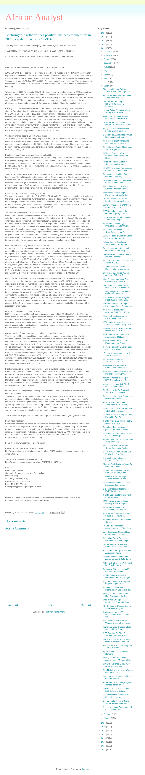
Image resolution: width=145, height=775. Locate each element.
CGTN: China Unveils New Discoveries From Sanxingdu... (117, 576)
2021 (103, 48)
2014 (103, 746)
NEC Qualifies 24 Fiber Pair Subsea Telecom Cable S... (116, 634)
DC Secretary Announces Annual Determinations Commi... (117, 136)
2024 (103, 37)
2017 (103, 734)
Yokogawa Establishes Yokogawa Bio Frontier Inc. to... (117, 564)
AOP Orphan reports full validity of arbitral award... (118, 261)
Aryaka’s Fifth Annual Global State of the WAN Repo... (118, 440)
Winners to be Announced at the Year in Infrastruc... (117, 354)
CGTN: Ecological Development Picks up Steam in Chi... (117, 496)
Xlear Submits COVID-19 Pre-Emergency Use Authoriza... (116, 342)
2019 (103, 727)
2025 (103, 33)
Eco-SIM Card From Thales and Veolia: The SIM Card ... (117, 453)
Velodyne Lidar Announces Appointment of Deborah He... (117, 659)
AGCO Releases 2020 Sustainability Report (113, 360)
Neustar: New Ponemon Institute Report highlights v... (117, 329)
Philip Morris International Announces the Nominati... (115, 403)
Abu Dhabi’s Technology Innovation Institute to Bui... (116, 508)
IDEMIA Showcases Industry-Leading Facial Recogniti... (115, 502)
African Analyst (34, 17)
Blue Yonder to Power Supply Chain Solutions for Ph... (115, 230)
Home (49, 605)
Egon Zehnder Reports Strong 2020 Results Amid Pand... (116, 702)
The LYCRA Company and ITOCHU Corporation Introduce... (114, 103)
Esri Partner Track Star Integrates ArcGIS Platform (117, 646)
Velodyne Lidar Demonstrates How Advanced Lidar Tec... (116, 594)
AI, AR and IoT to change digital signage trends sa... (117, 683)
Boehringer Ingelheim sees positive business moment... (116, 428)
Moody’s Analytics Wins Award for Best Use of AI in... (117, 465)
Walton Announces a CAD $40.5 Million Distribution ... (117, 206)
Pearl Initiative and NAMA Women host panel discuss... (118, 671)
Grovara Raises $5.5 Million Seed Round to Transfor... (117, 348)
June (106, 74)
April (106, 82)
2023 (103, 40)
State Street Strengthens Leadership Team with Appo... (117, 601)
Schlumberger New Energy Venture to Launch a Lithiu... (116, 622)
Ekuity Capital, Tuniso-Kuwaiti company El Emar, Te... (116, 274)
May (106, 78)
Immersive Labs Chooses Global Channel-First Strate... (117, 628)
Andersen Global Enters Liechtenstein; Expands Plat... (117, 588)
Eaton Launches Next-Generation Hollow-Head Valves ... (117, 397)
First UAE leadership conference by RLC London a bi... (117, 181)
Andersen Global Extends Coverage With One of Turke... (117, 311)
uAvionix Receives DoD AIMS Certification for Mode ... (116, 385)
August (107, 67)
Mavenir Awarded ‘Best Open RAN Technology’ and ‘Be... (116, 379)
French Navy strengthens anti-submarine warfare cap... (116, 249)
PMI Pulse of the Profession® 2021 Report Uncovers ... (116, 391)
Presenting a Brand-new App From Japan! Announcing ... (116, 366)
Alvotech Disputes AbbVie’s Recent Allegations (115, 317)
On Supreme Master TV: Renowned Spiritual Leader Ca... (116, 614)
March (107, 86)
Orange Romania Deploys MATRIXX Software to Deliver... (117, 123)
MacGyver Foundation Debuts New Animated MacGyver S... (117, 286)
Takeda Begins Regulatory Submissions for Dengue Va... (117, 243)
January (107, 718)
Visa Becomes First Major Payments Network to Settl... (116, 194)
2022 (103, 44)
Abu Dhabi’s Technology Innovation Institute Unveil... (116, 224)
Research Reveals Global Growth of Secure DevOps (117, 434)
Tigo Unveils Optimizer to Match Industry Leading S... (117, 255)
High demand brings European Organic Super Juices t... (116, 582)
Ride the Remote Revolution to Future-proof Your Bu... (116, 514)
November (108, 55)
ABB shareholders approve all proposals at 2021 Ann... (116, 335)
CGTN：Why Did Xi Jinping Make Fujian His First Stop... (117, 416)
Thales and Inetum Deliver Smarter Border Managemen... (117, 90)
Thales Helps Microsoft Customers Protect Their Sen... (117, 527)
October (107, 59)
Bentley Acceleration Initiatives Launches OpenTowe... (116, 484)
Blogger (85, 769)
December (108, 51)
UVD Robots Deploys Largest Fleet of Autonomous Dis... (116, 298)
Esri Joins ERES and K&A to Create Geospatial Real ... (115, 446)
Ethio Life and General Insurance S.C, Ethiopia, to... (117, 148)
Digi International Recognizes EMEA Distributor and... (116, 490)
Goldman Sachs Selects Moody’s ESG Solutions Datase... (117, 689)
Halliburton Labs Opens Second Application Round (117, 551)
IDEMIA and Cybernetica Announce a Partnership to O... (117, 323)
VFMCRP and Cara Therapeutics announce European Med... (117, 169)
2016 (103, 738)
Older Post (86, 605)
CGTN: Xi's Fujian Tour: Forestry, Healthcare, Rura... (117, 422)
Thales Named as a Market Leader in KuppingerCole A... (116, 200)
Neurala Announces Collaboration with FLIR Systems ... (117, 409)
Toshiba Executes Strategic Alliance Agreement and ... (115, 477)
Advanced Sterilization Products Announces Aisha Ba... (117, 96)
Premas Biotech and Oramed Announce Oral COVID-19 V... (117, 558)
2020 (103, 723)
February (108, 714)
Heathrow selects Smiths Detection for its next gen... (116, 268)
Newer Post (13, 605)
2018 (103, 730)
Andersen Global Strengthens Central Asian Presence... (116, 142)
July (106, 70)
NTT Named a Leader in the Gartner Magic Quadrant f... (116, 212)
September (109, 63)
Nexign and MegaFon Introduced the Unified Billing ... (117, 708)
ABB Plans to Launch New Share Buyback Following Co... (117, 372)
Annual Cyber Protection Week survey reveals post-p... (116, 111)
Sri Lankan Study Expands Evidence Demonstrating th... (116, 539)
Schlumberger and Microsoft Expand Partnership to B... (115, 187)
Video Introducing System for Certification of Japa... (115, 163)
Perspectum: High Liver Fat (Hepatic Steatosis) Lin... (115, 175)
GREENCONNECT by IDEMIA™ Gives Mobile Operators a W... (117, 640)
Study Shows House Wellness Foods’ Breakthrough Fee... (116, 130)
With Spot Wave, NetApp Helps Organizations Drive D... (116, 533)
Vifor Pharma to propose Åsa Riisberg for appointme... (115, 280)
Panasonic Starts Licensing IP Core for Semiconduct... (116, 570)
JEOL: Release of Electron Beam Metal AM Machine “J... (117, 237)
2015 (103, 742)
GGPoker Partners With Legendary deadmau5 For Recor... (115, 155)
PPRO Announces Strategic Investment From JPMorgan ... (117, 304)
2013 (103, 749)
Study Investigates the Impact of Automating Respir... (117, 218)
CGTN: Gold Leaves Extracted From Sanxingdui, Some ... (116, 471)
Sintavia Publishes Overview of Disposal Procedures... (116, 665)
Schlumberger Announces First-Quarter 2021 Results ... (116, 677)
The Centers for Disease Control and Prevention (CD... (117, 607)
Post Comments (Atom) (55, 612)
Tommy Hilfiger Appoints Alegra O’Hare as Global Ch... (116, 292)
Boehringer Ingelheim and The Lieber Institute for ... (116, 696)
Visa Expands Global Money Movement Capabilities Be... (116, 117)
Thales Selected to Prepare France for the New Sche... (116, 545)
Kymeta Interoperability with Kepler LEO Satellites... (115, 459)
